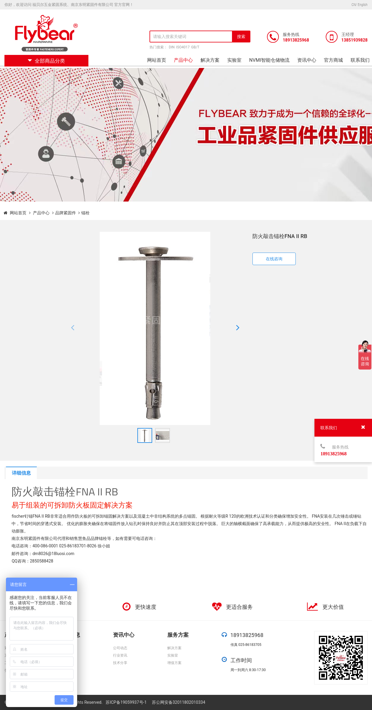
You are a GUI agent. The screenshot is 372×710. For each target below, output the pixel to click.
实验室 (234, 60)
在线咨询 (274, 258)
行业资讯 (120, 655)
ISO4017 (183, 47)
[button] (72, 329)
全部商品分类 (46, 61)
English (363, 4)
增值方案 (174, 663)
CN (354, 4)
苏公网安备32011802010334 (178, 702)
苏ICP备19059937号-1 (127, 702)
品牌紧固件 (65, 212)
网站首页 (156, 60)
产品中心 (183, 60)
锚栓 (85, 212)
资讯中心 (306, 60)
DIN (172, 47)
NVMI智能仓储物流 (269, 60)
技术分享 (120, 663)
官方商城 (333, 60)
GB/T (195, 47)
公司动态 (120, 648)
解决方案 (210, 60)
